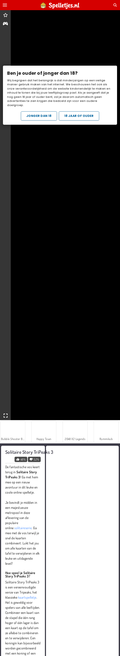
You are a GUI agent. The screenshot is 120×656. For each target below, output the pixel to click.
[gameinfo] (5, 24)
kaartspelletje (27, 597)
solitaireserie (23, 528)
